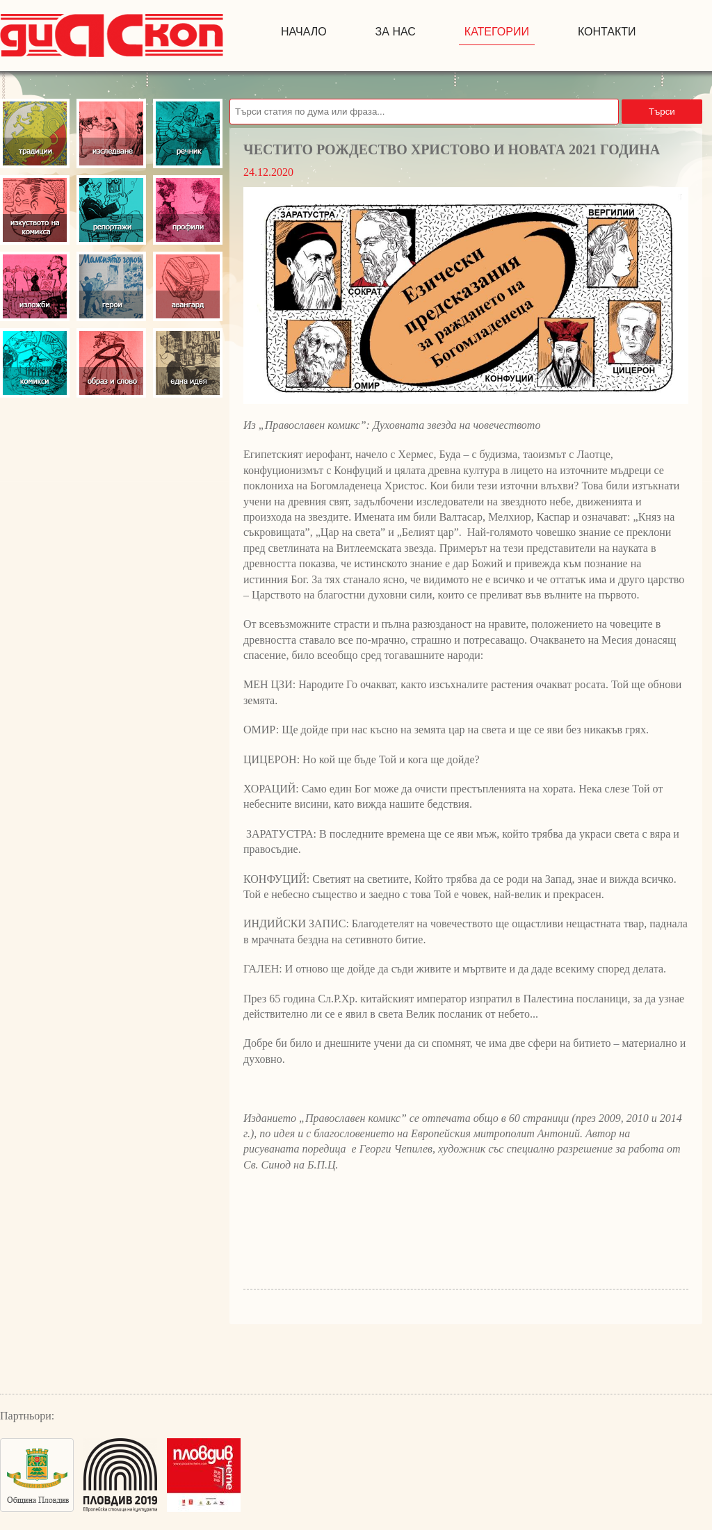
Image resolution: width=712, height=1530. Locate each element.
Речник (187, 133)
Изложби (35, 286)
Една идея (187, 363)
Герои (111, 286)
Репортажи (111, 210)
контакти (607, 32)
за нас (395, 32)
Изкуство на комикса (35, 210)
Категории (496, 32)
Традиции (35, 133)
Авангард (187, 286)
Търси (662, 111)
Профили (187, 210)
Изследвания (111, 133)
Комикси (35, 363)
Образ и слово (111, 363)
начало (304, 32)
